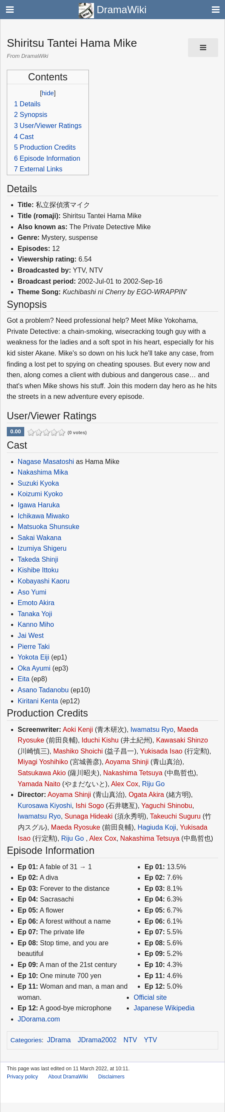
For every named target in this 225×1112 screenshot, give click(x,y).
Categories (26, 1040)
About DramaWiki (68, 1077)
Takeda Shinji (38, 559)
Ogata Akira (146, 794)
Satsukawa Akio (42, 772)
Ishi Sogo (90, 805)
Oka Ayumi (34, 668)
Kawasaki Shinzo (182, 740)
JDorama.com (39, 1019)
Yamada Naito (39, 784)
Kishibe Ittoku (38, 570)
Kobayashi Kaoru (44, 581)
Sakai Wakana (40, 537)
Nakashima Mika (43, 472)
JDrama (59, 1040)
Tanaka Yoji (35, 613)
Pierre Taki (34, 646)
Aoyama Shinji (126, 761)
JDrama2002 (97, 1040)
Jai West (31, 635)
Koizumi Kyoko (40, 494)
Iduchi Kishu (100, 740)
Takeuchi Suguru (175, 816)
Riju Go (153, 784)
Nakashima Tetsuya (132, 772)
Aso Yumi (32, 592)
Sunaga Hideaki (89, 816)
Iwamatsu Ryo (152, 729)
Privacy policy (22, 1077)
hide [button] (48, 93)
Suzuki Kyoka (38, 483)
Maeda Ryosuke (75, 827)
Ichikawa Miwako (43, 516)
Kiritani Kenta (38, 701)
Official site (150, 997)
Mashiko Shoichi (78, 751)
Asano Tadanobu (43, 690)
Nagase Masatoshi (46, 461)
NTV (130, 1040)
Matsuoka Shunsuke (49, 526)
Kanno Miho (36, 624)
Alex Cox (124, 784)
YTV (150, 1040)
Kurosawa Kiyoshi (45, 805)
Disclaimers (111, 1077)
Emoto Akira (36, 602)
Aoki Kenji (78, 729)
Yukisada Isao (161, 751)
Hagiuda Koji (156, 827)
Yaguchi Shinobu (166, 805)
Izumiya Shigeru (42, 548)
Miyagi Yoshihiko (43, 761)
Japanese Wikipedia (164, 1008)
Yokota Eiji (33, 657)
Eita (24, 679)
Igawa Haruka (39, 505)
